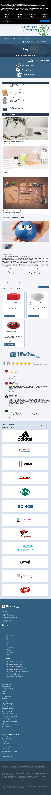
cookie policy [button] (13, 6)
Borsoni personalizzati (7, 690)
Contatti (7, 649)
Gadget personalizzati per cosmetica (14, 666)
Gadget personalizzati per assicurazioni (15, 676)
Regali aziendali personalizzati (13, 674)
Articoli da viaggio (6, 743)
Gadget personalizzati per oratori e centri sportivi (17, 668)
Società (7, 639)
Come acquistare (9, 647)
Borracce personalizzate (7, 688)
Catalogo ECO (28, 38)
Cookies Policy (9, 652)
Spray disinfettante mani (7, 755)
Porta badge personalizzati (8, 705)
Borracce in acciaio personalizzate (10, 716)
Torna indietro (44, 287)
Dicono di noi (27, 41)
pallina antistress (26, 264)
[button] (49, 2)
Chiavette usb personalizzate (8, 736)
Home (17, 55)
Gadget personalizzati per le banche (14, 663)
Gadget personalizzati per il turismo (14, 664)
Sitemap (7, 654)
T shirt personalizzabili (7, 746)
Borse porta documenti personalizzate (10, 724)
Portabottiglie (5, 741)
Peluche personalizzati (7, 726)
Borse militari (5, 701)
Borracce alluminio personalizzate (9, 714)
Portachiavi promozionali (7, 740)
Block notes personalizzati (8, 713)
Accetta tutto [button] (45, 21)
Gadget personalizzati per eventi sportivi (15, 669)
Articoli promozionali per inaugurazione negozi (16, 673)
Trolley (3, 693)
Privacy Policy (9, 651)
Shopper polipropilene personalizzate (10, 723)
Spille (3, 753)
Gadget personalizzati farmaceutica (14, 661)
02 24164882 (29, 27)
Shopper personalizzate (7, 703)
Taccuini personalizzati (7, 711)
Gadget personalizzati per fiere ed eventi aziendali (17, 671)
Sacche (3, 691)
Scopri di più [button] (6, 21)
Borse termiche (5, 748)
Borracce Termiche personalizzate (9, 718)
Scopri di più (9, 315)
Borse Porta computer (7, 696)
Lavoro (7, 646)
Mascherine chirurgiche (7, 756)
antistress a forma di (6, 275)
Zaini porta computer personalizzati (10, 709)
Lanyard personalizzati (7, 738)
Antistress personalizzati (28, 55)
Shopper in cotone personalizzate (9, 721)
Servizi (7, 641)
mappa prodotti (5, 789)
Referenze (8, 642)
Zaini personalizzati (6, 686)
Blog (21, 55)
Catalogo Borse (5, 38)
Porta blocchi (5, 698)
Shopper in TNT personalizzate (9, 719)
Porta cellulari (5, 750)
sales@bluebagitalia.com (29, 29)
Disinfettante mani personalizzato (9, 751)
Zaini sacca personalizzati (8, 708)
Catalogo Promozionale (16, 38)
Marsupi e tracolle (6, 700)
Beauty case (4, 695)
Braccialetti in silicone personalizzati (10, 745)
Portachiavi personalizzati (8, 706)
